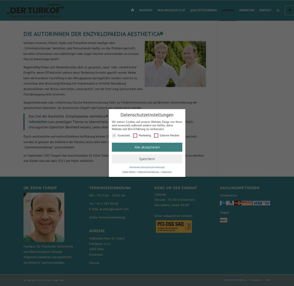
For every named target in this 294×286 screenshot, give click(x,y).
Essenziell (121, 135)
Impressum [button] (166, 172)
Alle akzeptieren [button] (147, 147)
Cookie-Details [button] (129, 172)
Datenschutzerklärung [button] (148, 172)
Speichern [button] (147, 158)
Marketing (142, 135)
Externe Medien (166, 135)
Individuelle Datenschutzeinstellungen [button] (147, 167)
